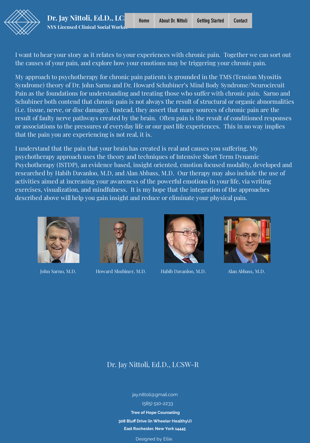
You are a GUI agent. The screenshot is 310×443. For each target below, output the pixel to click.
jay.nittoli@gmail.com (155, 394)
